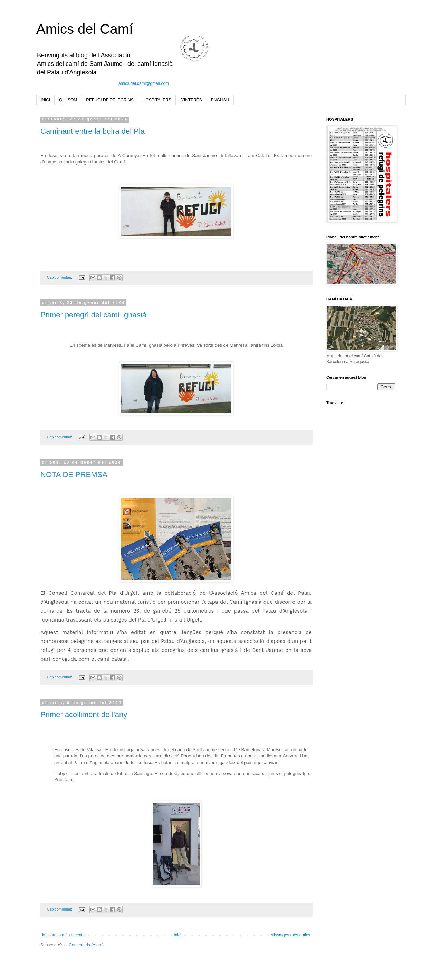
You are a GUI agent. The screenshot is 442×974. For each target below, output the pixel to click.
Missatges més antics (290, 935)
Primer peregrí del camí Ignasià (93, 314)
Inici (177, 935)
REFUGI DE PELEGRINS (109, 100)
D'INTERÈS (191, 100)
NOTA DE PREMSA (73, 474)
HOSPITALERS (157, 100)
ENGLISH (220, 100)
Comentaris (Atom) (86, 945)
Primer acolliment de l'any (83, 714)
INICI (45, 100)
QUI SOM (68, 100)
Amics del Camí (84, 29)
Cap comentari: (60, 277)
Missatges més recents (63, 935)
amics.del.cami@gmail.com (143, 83)
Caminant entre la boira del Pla (92, 131)
